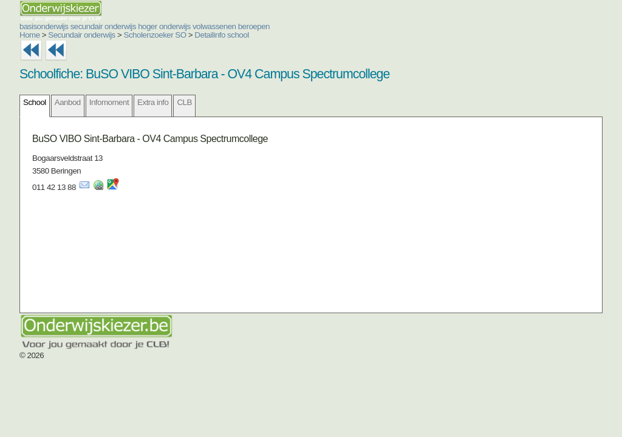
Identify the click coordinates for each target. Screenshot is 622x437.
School (34, 102)
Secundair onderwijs (81, 34)
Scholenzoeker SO (155, 34)
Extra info (152, 102)
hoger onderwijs (164, 26)
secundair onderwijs (103, 26)
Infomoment (109, 102)
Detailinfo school (221, 34)
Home (29, 34)
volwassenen (214, 26)
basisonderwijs (43, 26)
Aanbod (68, 102)
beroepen (254, 26)
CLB (184, 102)
